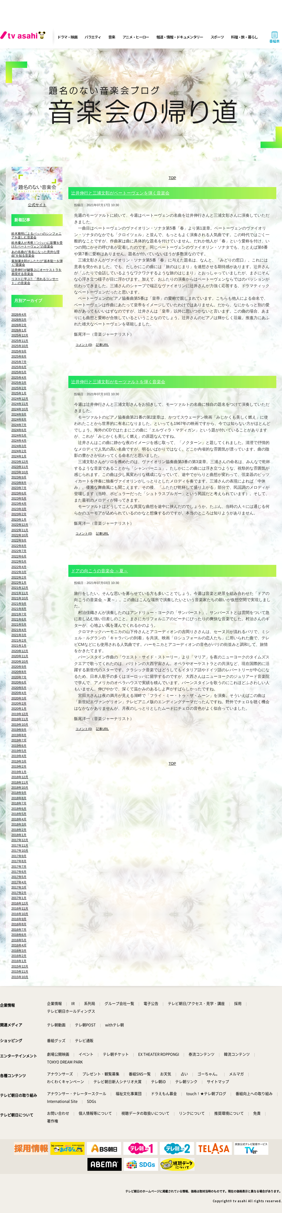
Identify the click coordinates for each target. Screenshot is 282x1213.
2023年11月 (19, 466)
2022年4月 (18, 567)
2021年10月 (19, 598)
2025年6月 (18, 367)
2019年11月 (19, 719)
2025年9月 (18, 351)
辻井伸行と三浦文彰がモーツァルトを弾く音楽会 (118, 381)
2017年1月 (18, 898)
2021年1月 (18, 645)
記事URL (102, 344)
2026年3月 (18, 319)
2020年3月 (18, 698)
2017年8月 (18, 861)
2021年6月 (18, 619)
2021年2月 (18, 640)
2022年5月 (18, 561)
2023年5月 (18, 498)
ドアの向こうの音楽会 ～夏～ (99, 570)
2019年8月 (18, 735)
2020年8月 (18, 672)
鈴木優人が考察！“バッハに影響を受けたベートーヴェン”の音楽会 (37, 244)
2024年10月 (19, 409)
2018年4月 (18, 819)
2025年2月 (18, 388)
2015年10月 (19, 977)
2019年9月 (18, 729)
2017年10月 (19, 850)
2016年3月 (18, 950)
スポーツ (217, 37)
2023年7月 (18, 488)
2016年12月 (19, 903)
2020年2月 (18, 703)
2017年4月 (18, 882)
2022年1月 (18, 582)
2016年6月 (18, 934)
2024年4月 (18, 440)
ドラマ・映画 (67, 37)
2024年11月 (19, 403)
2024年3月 (18, 446)
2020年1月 (18, 708)
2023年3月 (18, 509)
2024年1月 (18, 456)
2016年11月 (19, 908)
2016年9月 (18, 919)
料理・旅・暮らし (244, 37)
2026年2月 (18, 325)
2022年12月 (19, 524)
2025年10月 (19, 346)
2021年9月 (18, 603)
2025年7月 (18, 362)
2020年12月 (19, 651)
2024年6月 (18, 430)
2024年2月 (18, 451)
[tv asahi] (24, 37)
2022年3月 (18, 572)
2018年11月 (19, 782)
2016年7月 (18, 929)
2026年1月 (18, 330)
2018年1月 (18, 835)
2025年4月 (18, 377)
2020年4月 (18, 693)
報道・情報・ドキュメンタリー (179, 37)
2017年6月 (18, 871)
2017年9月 (18, 856)
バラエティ (93, 37)
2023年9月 (18, 477)
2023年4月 (18, 503)
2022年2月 (18, 577)
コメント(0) (83, 344)
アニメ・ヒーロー (135, 37)
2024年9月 (18, 414)
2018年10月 (19, 787)
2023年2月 (18, 514)
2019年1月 (18, 772)
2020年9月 (18, 666)
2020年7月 (18, 677)
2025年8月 (18, 356)
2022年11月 (19, 530)
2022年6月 (18, 556)
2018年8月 (18, 798)
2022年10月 (19, 535)
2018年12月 (19, 777)
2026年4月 (18, 314)
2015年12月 (19, 966)
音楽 (111, 37)
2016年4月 (18, 945)
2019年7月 (18, 740)
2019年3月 (18, 761)
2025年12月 (19, 335)
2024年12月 (19, 398)
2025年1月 (18, 393)
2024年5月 (18, 435)
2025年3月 (18, 382)
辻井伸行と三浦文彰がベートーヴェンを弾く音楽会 (120, 192)
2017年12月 (19, 840)
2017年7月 (18, 866)
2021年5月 (18, 624)
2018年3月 (18, 824)
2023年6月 (18, 493)
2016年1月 (18, 961)
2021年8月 (18, 608)
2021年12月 (19, 587)
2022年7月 (18, 551)
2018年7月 (18, 803)
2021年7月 (18, 614)
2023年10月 (19, 472)
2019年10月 (19, 724)
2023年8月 (18, 482)
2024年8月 (18, 419)
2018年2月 (18, 829)
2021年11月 (19, 593)
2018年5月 (18, 814)
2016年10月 (19, 914)
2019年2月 (18, 766)
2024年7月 (18, 425)
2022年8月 (18, 545)
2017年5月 (18, 877)
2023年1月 (18, 519)
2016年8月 (18, 924)
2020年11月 (19, 656)
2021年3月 (18, 635)
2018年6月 (18, 808)
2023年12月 (19, 461)
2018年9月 (18, 792)
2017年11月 (19, 845)
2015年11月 (19, 971)
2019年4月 (18, 756)
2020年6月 (18, 682)
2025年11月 (19, 340)
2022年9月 (18, 540)
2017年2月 (18, 892)
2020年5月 (18, 687)
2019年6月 (18, 745)
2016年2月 (18, 956)
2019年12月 (19, 714)
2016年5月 (18, 940)
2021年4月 (18, 630)
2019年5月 (18, 750)
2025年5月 (18, 372)
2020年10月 (19, 661)
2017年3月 (18, 887)
